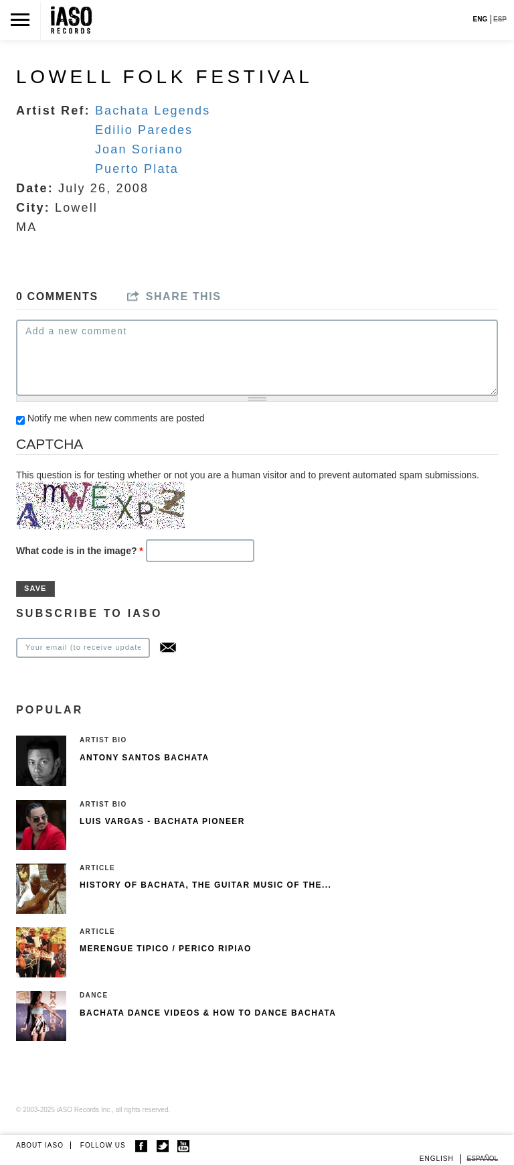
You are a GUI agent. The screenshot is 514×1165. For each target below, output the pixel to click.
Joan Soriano (139, 149)
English (437, 1158)
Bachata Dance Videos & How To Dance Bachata (208, 1013)
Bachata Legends (153, 110)
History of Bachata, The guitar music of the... (205, 885)
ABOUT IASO (40, 1145)
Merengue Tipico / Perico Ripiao (166, 948)
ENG (480, 19)
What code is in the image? (79, 550)
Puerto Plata (137, 169)
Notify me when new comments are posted (116, 418)
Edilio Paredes (144, 130)
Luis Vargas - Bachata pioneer (162, 821)
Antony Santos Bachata (144, 757)
